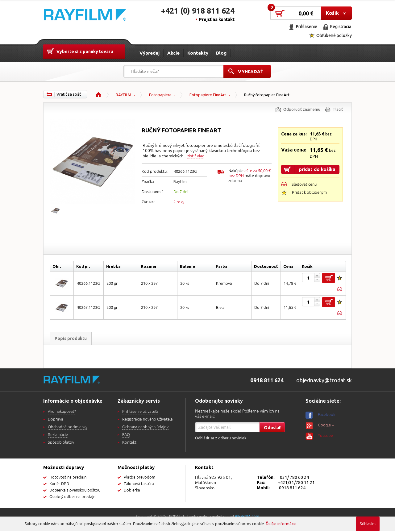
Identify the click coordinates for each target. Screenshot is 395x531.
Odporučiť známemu (301, 109)
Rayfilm (180, 181)
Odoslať (272, 427)
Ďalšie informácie (281, 523)
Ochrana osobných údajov (145, 427)
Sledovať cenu (304, 184)
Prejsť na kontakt (217, 19)
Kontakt (129, 442)
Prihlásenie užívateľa (140, 411)
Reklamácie (58, 434)
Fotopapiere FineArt (207, 95)
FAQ (126, 434)
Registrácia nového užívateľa (147, 419)
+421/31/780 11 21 (296, 482)
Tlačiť (338, 109)
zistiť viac (195, 156)
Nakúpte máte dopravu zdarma (249, 175)
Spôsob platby (61, 442)
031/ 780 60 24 (294, 477)
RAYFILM (123, 95)
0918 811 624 (292, 487)
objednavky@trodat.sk (324, 380)
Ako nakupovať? (62, 411)
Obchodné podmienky (67, 427)
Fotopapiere (160, 95)
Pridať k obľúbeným (309, 192)
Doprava (55, 419)
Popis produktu (71, 338)
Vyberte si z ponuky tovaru (84, 51)
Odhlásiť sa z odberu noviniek (220, 438)
